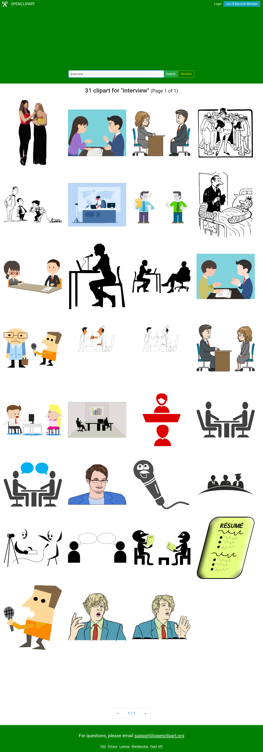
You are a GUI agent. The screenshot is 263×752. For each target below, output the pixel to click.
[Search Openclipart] (116, 74)
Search (170, 74)
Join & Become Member (242, 4)
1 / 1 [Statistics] (131, 713)
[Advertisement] (131, 39)
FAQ (103, 746)
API (160, 746)
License (124, 746)
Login (217, 4)
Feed (153, 746)
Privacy (112, 746)
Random (186, 74)
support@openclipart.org (159, 735)
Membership (140, 746)
